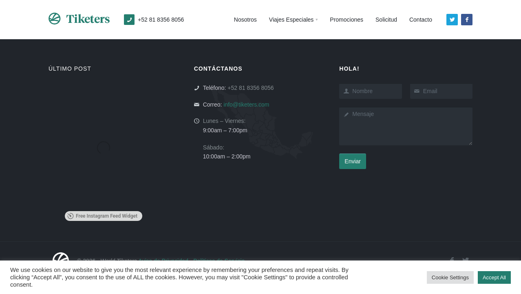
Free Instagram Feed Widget (102, 216)
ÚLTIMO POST (70, 68)
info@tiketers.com (246, 104)
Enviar (352, 161)
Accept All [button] (494, 277)
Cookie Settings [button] (450, 277)
